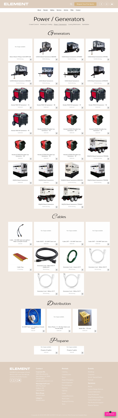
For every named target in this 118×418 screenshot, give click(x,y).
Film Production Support (95, 402)
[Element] (16, 4)
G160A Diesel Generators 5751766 (98, 56)
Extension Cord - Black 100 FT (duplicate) (46, 266)
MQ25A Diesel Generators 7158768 (98, 180)
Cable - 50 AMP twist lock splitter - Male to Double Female (20, 240)
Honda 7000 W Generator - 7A (20, 105)
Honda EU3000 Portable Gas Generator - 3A (46, 129)
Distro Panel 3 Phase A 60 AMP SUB (20, 56)
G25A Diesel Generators (46, 81)
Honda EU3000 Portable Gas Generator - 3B (72, 129)
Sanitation (85, 24)
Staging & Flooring (67, 401)
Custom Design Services (95, 389)
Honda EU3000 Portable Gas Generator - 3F (72, 155)
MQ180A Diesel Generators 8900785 (72, 180)
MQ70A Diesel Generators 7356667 (72, 204)
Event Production (93, 394)
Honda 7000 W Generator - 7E (20, 130)
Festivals (90, 380)
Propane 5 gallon (72, 350)
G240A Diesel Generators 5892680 (20, 81)
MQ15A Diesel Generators (20, 180)
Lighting (64, 390)
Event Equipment (67, 382)
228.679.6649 (40, 390)
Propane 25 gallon (46, 350)
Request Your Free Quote (85, 4)
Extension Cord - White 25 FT (46, 291)
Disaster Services (93, 405)
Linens (64, 393)
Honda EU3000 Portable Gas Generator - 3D (20, 155)
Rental (90, 386)
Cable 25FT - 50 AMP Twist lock (71, 241)
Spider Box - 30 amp (85, 328)
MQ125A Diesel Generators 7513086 (97, 156)
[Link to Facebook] (101, 4)
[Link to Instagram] (107, 4)
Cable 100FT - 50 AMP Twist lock (46, 241)
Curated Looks (66, 374)
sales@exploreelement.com (44, 381)
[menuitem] (39, 10)
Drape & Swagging (67, 380)
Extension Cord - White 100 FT (98, 267)
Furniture (65, 388)
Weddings (91, 372)
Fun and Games (67, 385)
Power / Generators (60, 24)
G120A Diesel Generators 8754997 (72, 56)
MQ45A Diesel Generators (46, 204)
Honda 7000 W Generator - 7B (46, 105)
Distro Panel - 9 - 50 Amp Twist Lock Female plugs (59, 327)
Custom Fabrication (94, 392)
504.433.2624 (40, 378)
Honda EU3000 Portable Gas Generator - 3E (46, 155)
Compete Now (82, 415)
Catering (64, 372)
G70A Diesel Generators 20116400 (98, 81)
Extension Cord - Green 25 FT (72, 267)
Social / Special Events (95, 377)
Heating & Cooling (46, 24)
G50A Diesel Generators (72, 81)
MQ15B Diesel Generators (46, 180)
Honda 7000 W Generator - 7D (98, 105)
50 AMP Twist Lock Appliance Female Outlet (33, 327)
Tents (63, 404)
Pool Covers (65, 398)
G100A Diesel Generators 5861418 (46, 56)
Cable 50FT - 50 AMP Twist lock (97, 241)
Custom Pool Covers (94, 400)
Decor (64, 377)
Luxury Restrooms (74, 24)
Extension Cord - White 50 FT (72, 291)
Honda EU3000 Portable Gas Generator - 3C (97, 129)
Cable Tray (20, 267)
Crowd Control (34, 24)
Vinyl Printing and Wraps (95, 397)
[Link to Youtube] (112, 4)
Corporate (91, 374)
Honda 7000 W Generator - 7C (72, 105)
